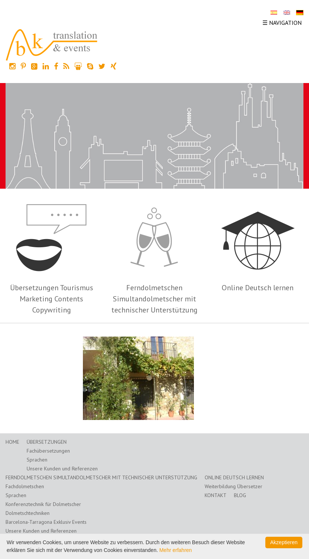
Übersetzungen (47, 442)
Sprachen (37, 459)
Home (12, 442)
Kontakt (215, 495)
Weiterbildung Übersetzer (233, 486)
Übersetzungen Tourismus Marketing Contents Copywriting (51, 299)
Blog (240, 495)
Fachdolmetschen (25, 486)
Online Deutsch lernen (257, 287)
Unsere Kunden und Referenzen (62, 468)
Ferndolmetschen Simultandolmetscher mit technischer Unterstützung (154, 299)
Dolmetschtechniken (28, 513)
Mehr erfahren (175, 550)
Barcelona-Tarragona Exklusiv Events (46, 522)
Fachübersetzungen (48, 450)
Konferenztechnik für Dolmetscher (43, 504)
